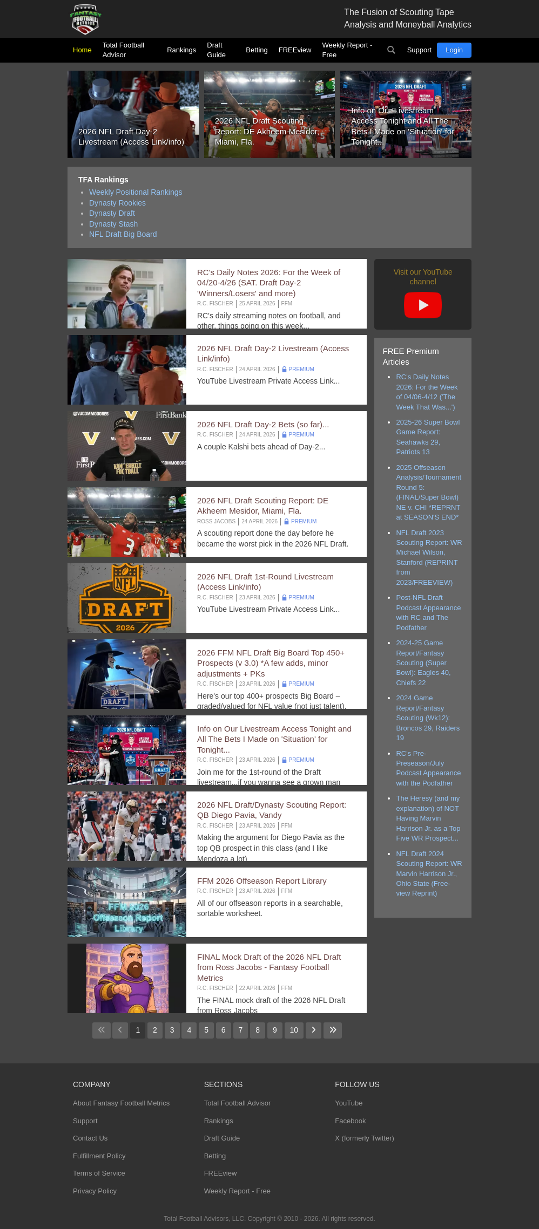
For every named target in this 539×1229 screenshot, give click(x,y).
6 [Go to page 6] (223, 1030)
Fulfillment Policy (99, 1156)
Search (391, 50)
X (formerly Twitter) (364, 1138)
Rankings (181, 50)
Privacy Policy (95, 1191)
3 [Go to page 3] (172, 1030)
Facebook (350, 1121)
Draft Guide (216, 50)
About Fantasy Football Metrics (121, 1103)
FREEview (295, 50)
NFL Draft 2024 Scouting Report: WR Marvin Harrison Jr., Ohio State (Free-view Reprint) (429, 874)
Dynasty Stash (113, 224)
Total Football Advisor (123, 50)
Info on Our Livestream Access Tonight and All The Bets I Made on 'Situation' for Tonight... (274, 739)
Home (82, 50)
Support (419, 50)
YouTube (348, 1103)
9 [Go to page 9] (275, 1030)
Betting (256, 50)
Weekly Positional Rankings (136, 192)
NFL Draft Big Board (123, 234)
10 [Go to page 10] (294, 1030)
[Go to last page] (333, 1030)
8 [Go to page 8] (257, 1030)
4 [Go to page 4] (189, 1030)
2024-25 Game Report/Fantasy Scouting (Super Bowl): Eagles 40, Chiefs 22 (423, 663)
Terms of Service (99, 1173)
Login (454, 50)
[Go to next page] (313, 1030)
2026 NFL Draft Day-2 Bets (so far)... (263, 424)
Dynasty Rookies (117, 203)
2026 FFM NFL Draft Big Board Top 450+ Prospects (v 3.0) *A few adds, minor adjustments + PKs (271, 663)
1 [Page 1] (138, 1030)
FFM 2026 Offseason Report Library (262, 880)
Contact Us (90, 1138)
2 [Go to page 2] (155, 1030)
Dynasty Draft (112, 213)
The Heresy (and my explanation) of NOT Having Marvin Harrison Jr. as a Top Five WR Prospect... (428, 818)
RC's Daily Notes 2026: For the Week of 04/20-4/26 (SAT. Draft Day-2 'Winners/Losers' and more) (268, 283)
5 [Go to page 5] (206, 1030)
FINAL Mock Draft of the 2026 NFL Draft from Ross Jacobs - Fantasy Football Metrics (269, 967)
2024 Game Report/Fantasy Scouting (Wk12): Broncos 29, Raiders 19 (428, 718)
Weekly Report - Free (347, 50)
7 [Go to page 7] (241, 1030)
